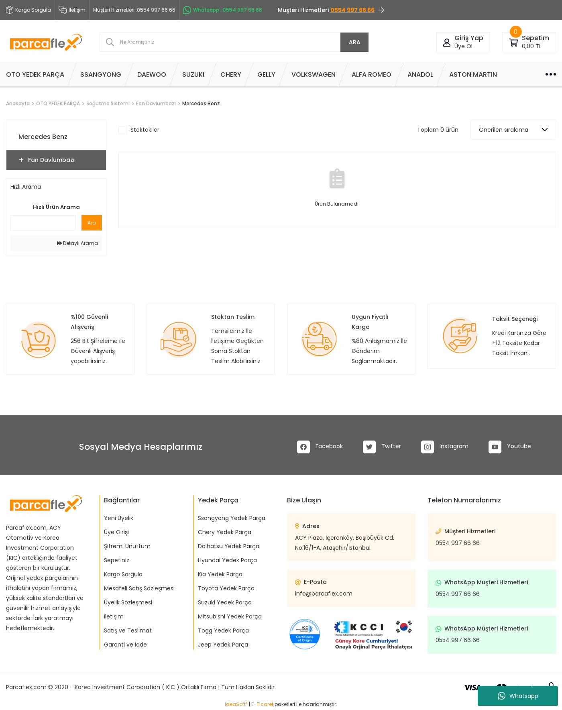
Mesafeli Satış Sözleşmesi (139, 588)
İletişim (72, 10)
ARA (354, 42)
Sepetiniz (116, 560)
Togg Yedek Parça (223, 630)
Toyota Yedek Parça (226, 588)
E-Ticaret (262, 704)
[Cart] (513, 42)
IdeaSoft (236, 704)
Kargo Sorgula (123, 574)
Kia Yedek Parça (220, 574)
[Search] (234, 42)
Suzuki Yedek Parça (225, 602)
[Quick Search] (42, 223)
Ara (92, 222)
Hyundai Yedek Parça (227, 560)
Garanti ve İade (125, 645)
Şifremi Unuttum (127, 546)
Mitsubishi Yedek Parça (230, 616)
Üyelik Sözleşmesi (128, 602)
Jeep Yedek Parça (223, 645)
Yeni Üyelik (118, 518)
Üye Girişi (116, 532)
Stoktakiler (144, 130)
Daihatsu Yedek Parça (228, 546)
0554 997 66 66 (458, 543)
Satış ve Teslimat (128, 630)
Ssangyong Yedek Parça (231, 518)
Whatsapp (518, 696)
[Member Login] (446, 42)
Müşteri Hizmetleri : (134, 10)
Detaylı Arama (77, 243)
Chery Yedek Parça (224, 532)
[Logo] (46, 42)
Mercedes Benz (201, 103)
